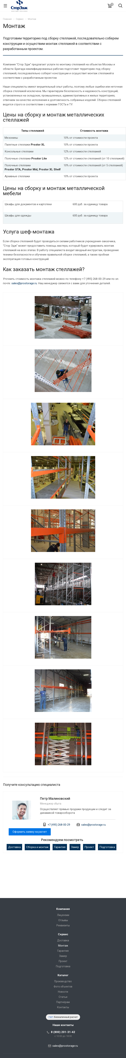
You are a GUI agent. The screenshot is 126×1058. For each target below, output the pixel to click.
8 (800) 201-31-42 (63, 1032)
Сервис (63, 934)
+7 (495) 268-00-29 (59, 824)
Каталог (63, 975)
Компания (63, 909)
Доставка (14, 847)
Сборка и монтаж (37, 847)
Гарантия (59, 847)
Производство (63, 981)
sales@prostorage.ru (24, 283)
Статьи (63, 996)
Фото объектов (63, 986)
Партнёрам (63, 1002)
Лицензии (63, 915)
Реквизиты (63, 925)
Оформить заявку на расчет (30, 831)
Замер (75, 847)
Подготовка (107, 847)
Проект (89, 847)
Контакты (63, 1007)
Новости (63, 991)
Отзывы (63, 920)
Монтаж (63, 945)
